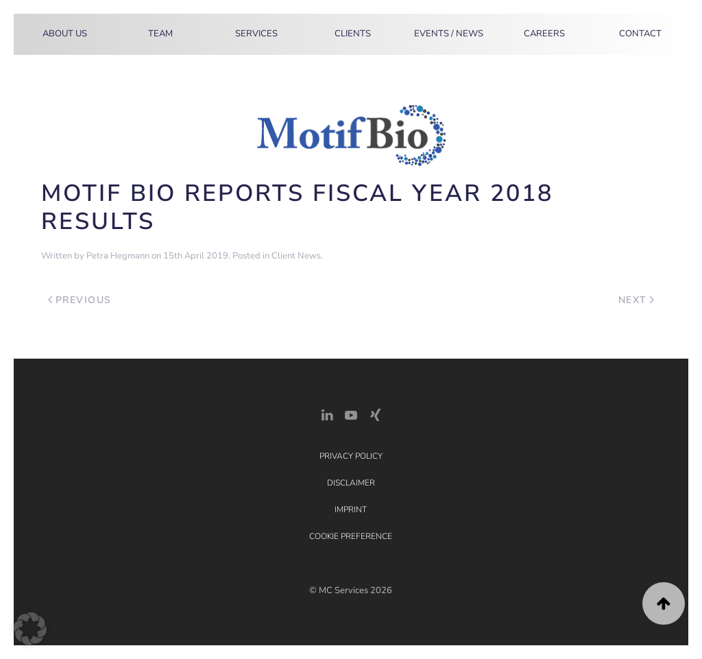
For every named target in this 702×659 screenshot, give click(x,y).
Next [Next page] (636, 300)
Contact (640, 33)
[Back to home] (25, 34)
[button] (663, 603)
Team (160, 33)
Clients (353, 33)
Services (256, 33)
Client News (296, 256)
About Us (65, 33)
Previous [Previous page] (80, 300)
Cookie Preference (350, 536)
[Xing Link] (375, 413)
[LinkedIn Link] (327, 413)
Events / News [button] (448, 33)
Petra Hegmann (117, 256)
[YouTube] (351, 413)
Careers (544, 33)
